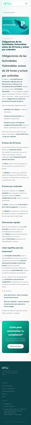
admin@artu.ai (7, 404)
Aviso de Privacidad (7, 386)
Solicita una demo (15, 346)
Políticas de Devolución (8, 391)
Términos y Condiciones (8, 388)
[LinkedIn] (3, 378)
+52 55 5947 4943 (8, 406)
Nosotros (4, 394)
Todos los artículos (8, 12)
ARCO (3, 396)
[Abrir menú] (26, 4)
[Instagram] (7, 378)
